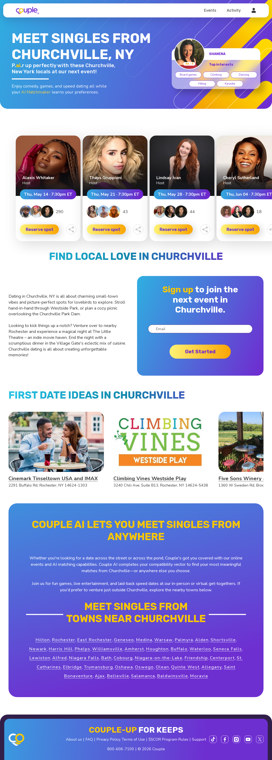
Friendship (196, 658)
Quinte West (185, 667)
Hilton (42, 640)
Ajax (100, 676)
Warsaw (163, 640)
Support (199, 739)
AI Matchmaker (36, 92)
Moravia (199, 676)
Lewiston (39, 658)
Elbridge (72, 667)
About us (74, 739)
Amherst (134, 649)
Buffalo (179, 649)
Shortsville (223, 640)
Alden (202, 640)
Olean (162, 667)
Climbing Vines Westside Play (149, 478)
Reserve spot (39, 229)
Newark (38, 649)
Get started (200, 352)
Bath (106, 658)
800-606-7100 (120, 749)
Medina (144, 640)
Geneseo (124, 640)
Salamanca (143, 676)
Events (210, 10)
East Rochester (94, 640)
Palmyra (184, 640)
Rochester (63, 640)
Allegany (211, 667)
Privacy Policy (108, 739)
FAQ (89, 739)
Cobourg (123, 658)
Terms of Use (133, 739)
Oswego (144, 667)
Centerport (222, 658)
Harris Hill (61, 649)
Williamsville (107, 649)
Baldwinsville (172, 676)
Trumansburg (98, 667)
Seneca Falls (227, 649)
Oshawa (124, 667)
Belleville (118, 676)
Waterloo (200, 649)
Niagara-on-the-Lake (159, 658)
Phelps (82, 649)
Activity (234, 10)
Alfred (59, 658)
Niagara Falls (84, 658)
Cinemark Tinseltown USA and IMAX (53, 478)
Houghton (157, 649)
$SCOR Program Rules (168, 739)
